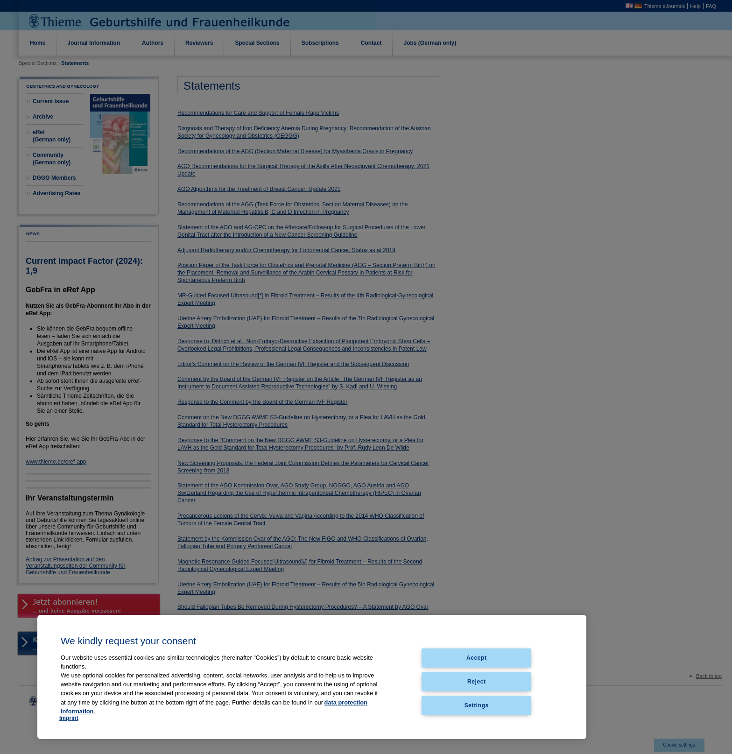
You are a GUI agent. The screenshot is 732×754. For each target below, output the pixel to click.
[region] (311, 677)
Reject (476, 681)
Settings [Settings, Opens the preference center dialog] (477, 705)
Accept (476, 658)
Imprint (68, 718)
